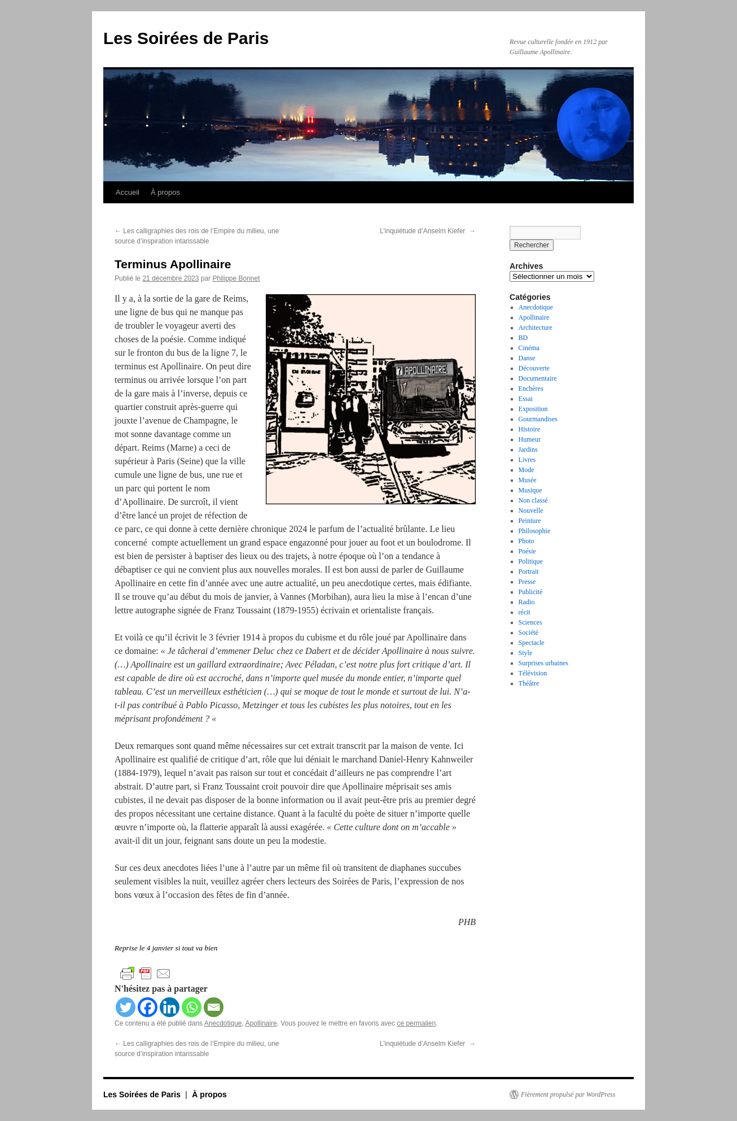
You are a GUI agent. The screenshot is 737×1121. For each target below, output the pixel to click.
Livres (527, 460)
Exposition (533, 409)
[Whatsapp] (191, 1007)
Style (526, 653)
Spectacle (532, 643)
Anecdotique (223, 1023)
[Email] (213, 1007)
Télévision (533, 673)
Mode (526, 470)
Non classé (533, 500)
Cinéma (529, 348)
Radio (527, 602)
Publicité (531, 592)
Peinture (530, 521)
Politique (531, 561)
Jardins (528, 449)
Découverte (534, 368)
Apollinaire (261, 1023)
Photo (526, 541)
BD (523, 338)
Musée (528, 480)
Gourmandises (538, 419)
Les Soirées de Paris (186, 38)
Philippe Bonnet (236, 278)
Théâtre (529, 683)
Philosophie (535, 531)
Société (528, 632)
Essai (526, 399)
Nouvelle (531, 510)
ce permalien (416, 1023)
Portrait (529, 571)
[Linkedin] (169, 1007)
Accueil (127, 192)
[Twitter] (125, 1007)
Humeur (530, 439)
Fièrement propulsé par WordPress (568, 1094)
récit (524, 612)
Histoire (530, 429)
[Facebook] (147, 1007)
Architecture (535, 327)
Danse (527, 358)
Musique (530, 490)
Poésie (527, 551)
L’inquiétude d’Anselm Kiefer (428, 231)
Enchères (531, 388)
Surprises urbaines (543, 663)
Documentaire (538, 378)
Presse (527, 582)
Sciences (530, 622)
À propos (165, 192)
